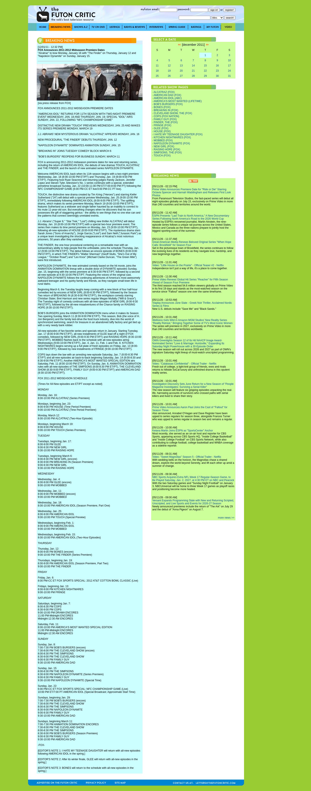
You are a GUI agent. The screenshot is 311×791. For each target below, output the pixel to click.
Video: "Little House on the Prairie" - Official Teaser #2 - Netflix (188, 265)
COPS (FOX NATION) (166, 116)
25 (157, 75)
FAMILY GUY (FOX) (165, 119)
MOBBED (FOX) (163, 140)
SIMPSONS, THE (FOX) (168, 152)
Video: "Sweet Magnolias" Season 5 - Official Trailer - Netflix (186, 456)
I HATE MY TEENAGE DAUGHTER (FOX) (178, 134)
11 (157, 65)
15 (205, 65)
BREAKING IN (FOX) (166, 110)
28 (193, 75)
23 (217, 70)
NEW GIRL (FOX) (164, 146)
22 (205, 70)
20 (181, 70)
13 (181, 65)
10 (229, 60)
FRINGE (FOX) (162, 125)
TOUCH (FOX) (162, 155)
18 (157, 70)
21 (193, 70)
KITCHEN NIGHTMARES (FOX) (172, 137)
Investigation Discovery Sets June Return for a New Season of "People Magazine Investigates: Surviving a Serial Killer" (192, 385)
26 (169, 75)
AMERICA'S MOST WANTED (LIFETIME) (178, 101)
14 (193, 65)
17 (229, 65)
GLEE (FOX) (161, 128)
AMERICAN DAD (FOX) (167, 95)
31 (229, 75)
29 (205, 75)
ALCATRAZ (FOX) (164, 92)
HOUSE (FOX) (162, 131)
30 (217, 75)
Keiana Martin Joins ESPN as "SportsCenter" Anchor (182, 430)
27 (181, 75)
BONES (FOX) (162, 107)
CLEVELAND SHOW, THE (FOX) (173, 113)
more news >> (226, 517)
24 (229, 70)
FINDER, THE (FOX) (166, 122)
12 (169, 65)
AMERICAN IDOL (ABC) (168, 98)
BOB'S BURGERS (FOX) (168, 104)
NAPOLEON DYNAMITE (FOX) (172, 143)
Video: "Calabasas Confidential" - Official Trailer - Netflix (184, 363)
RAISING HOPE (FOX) (167, 149)
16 (217, 65)
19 (169, 70)
